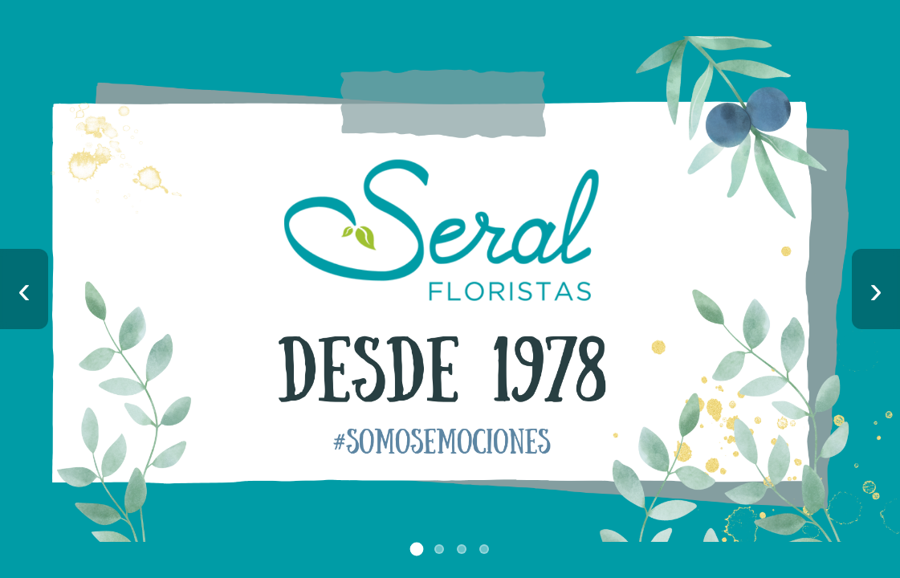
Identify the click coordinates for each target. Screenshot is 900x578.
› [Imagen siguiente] (875, 289)
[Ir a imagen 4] (484, 549)
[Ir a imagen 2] (439, 549)
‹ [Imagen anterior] (24, 289)
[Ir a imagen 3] (461, 549)
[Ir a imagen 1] (416, 549)
